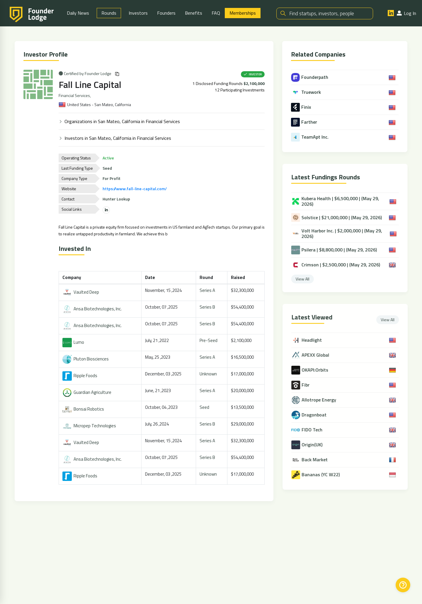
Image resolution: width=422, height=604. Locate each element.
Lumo (74, 342)
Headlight (315, 340)
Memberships (242, 13)
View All (305, 279)
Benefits (193, 13)
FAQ (216, 13)
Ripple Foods (80, 375)
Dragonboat (317, 415)
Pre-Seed (209, 340)
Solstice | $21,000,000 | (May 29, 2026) (339, 217)
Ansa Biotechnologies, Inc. (92, 309)
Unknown (208, 374)
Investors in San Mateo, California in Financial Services (118, 138)
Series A (208, 290)
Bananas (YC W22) (324, 475)
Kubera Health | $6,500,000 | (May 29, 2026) (338, 201)
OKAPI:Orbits (318, 370)
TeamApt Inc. (310, 137)
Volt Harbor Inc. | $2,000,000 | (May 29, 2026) (339, 233)
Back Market (318, 460)
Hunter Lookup (117, 199)
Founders (166, 13)
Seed (205, 407)
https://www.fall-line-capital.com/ (135, 189)
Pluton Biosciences (86, 359)
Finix (302, 107)
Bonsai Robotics (84, 409)
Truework (306, 92)
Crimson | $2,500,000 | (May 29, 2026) (338, 265)
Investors (138, 13)
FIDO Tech (315, 430)
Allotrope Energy (322, 400)
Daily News (78, 13)
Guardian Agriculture (87, 392)
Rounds (108, 13)
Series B (208, 307)
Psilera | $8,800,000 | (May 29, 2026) (336, 250)
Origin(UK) (315, 445)
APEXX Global (318, 355)
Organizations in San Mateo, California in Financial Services (123, 121)
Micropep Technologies (90, 426)
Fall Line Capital (90, 85)
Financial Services (75, 95)
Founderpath (310, 77)
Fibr (309, 385)
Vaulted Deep (81, 292)
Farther (305, 122)
